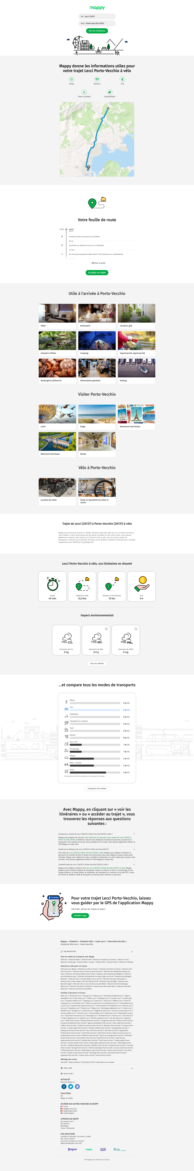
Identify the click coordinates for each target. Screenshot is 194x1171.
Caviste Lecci (127, 1008)
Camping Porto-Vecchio (120, 1028)
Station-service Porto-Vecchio (78, 1053)
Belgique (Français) (69, 1109)
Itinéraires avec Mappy (68, 969)
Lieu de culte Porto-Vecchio (123, 1048)
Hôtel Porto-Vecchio (73, 1020)
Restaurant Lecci (75, 996)
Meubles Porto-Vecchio (99, 1045)
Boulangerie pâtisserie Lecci (111, 1008)
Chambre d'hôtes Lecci (73, 1001)
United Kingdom (67, 1113)
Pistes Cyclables (74, 1062)
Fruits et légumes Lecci (69, 1018)
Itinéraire (64, 959)
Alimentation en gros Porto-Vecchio (94, 1050)
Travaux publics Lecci (96, 1013)
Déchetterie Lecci (104, 1016)
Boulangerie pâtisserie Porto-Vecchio (103, 1043)
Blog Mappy (64, 1126)
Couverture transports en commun (72, 1141)
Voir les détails (97, 663)
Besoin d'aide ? (67, 1074)
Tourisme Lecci (82, 1013)
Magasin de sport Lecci (102, 1011)
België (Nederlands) (69, 1111)
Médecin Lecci (118, 1001)
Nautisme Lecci (74, 1008)
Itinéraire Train (123, 959)
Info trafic (64, 1062)
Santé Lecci (98, 1001)
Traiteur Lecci (85, 1008)
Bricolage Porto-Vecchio (98, 1053)
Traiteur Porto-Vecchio (87, 1055)
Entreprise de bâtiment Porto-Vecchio (73, 1023)
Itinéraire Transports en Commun (104, 959)
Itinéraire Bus (100, 962)
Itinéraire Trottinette (126, 962)
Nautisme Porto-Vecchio (105, 1038)
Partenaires (71, 1128)
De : (88, 16)
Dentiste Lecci (65, 1011)
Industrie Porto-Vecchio (117, 1045)
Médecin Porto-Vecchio (90, 1035)
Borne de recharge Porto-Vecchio (111, 1035)
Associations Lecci (78, 1003)
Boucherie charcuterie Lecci (75, 1016)
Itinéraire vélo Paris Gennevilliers (80, 989)
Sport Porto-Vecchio (104, 1033)
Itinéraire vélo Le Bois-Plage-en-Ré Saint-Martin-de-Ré (79, 981)
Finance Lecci (116, 1016)
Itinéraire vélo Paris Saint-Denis (105, 986)
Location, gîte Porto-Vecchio (77, 1028)
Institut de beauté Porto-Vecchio (79, 1045)
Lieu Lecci (64, 1008)
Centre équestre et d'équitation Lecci (108, 1006)
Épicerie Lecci (127, 1006)
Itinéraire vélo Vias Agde (108, 981)
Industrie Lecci (84, 1018)
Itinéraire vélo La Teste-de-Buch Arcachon (87, 971)
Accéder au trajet (97, 272)
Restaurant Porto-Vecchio (90, 1020)
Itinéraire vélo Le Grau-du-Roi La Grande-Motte (89, 984)
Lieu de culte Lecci (116, 1018)
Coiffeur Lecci (91, 998)
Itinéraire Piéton (74, 959)
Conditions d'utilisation (68, 1136)
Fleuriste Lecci (128, 1016)
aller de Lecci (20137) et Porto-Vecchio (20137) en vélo (104, 868)
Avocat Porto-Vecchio (103, 1055)
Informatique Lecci (126, 1003)
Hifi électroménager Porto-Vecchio (100, 1048)
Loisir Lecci (65, 1006)
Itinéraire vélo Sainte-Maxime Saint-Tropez (80, 974)
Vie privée (81, 1136)
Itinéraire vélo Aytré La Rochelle (81, 986)
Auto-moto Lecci (79, 998)
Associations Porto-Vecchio (86, 1038)
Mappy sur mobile (67, 1098)
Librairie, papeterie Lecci (99, 1018)
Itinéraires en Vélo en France (88, 969)
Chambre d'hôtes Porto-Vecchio (99, 1028)
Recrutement (65, 1124)
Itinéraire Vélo (87, 959)
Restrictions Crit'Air (88, 1062)
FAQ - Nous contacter (68, 1139)
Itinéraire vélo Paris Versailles (110, 969)
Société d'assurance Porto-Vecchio (90, 1025)
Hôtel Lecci (64, 996)
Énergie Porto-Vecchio (79, 1048)
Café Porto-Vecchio (111, 1030)
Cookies (88, 1136)
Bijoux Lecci (96, 1008)
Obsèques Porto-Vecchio (111, 1025)
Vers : (92, 23)
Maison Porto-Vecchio (124, 1020)
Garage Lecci (87, 996)
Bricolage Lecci (92, 1016)
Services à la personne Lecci (122, 1011)
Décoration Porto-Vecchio (117, 1053)
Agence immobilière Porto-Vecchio (99, 1023)
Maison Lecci (98, 996)
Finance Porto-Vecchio (115, 1050)
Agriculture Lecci (111, 1013)
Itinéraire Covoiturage (68, 962)
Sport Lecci (107, 1001)
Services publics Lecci (68, 1013)
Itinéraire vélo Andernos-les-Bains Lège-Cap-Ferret (95, 976)
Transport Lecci (115, 998)
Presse (63, 1128)
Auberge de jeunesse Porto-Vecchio (73, 1030)
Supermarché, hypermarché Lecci (82, 1006)
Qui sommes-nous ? (67, 1121)
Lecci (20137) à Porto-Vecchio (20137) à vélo (86, 853)
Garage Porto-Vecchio (108, 1020)
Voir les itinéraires (97, 31)
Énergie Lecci (76, 1011)
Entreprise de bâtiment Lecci (113, 996)
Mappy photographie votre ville (71, 1143)
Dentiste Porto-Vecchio (89, 1040)
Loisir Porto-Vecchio (106, 1040)
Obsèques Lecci (103, 998)
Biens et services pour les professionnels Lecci (102, 1003)
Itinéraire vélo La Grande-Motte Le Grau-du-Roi (85, 979)
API (62, 1096)
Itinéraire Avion (112, 962)
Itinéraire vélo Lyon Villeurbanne (114, 979)
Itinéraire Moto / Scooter (85, 962)
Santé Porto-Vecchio (89, 1033)
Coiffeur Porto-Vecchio (68, 1025)
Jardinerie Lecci (88, 1011)
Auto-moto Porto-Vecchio (121, 1023)
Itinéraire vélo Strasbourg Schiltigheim (110, 974)
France (64, 1106)
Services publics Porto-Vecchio (78, 1043)
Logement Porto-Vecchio (69, 1055)
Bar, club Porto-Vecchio (95, 1030)
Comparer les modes (97, 788)
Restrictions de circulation (105, 1062)
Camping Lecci (88, 1001)
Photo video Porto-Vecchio (71, 1050)
